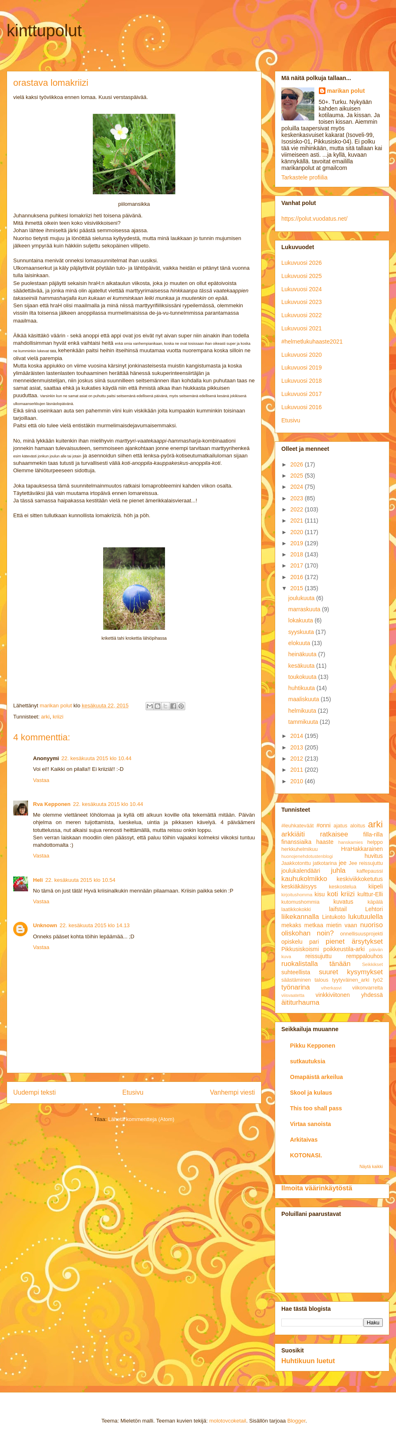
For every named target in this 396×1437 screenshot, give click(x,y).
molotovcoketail (227, 1421)
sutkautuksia (307, 1061)
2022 (297, 509)
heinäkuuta (303, 654)
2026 (297, 464)
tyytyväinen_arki (350, 980)
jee (342, 863)
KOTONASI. (306, 1155)
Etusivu (133, 1092)
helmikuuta (303, 710)
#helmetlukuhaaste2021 (312, 341)
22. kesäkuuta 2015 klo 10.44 (96, 758)
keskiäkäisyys (299, 886)
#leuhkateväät (297, 826)
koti (332, 894)
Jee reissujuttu (366, 863)
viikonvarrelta (367, 988)
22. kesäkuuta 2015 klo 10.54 (80, 880)
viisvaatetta (292, 995)
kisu (319, 894)
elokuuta (300, 643)
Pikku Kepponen (312, 1045)
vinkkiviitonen (333, 995)
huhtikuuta (302, 688)
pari (314, 941)
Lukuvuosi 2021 (301, 328)
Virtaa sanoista (310, 1124)
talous (321, 980)
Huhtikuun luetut (308, 1360)
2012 (297, 758)
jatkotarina (325, 863)
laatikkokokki (296, 909)
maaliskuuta (304, 699)
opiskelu (291, 941)
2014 (297, 736)
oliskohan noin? (307, 933)
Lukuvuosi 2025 (301, 276)
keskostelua (342, 887)
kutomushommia (300, 902)
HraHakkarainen (362, 849)
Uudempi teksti (34, 1092)
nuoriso (371, 925)
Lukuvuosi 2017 (301, 394)
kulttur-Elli (370, 894)
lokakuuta (301, 620)
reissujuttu (318, 956)
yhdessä (372, 995)
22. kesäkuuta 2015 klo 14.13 (95, 925)
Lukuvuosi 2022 (301, 315)
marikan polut (346, 90)
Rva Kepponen (52, 804)
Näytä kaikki (371, 1166)
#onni (323, 825)
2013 (297, 747)
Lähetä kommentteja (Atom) (141, 1119)
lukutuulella (365, 917)
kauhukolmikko (304, 879)
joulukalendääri (300, 870)
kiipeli (375, 886)
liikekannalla (300, 917)
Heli (38, 880)
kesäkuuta (302, 665)
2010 (297, 781)
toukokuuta (303, 677)
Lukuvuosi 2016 (301, 407)
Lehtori (374, 909)
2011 (297, 769)
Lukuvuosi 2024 (301, 289)
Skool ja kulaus (311, 1092)
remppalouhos (364, 956)
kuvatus (343, 901)
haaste (325, 842)
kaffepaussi (370, 871)
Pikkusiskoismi (300, 949)
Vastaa (41, 780)
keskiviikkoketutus (360, 879)
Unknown (45, 925)
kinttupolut (44, 30)
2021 (297, 520)
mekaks (291, 925)
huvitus (374, 856)
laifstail (338, 909)
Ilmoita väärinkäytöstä (316, 1188)
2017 (297, 565)
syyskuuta (302, 632)
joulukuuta (302, 598)
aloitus (357, 826)
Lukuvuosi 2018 (301, 380)
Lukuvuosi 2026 (301, 262)
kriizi (58, 717)
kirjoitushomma (296, 894)
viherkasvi (331, 987)
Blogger (296, 1421)
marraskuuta (305, 609)
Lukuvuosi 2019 (301, 367)
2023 (297, 498)
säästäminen (296, 980)
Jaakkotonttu (296, 863)
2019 (297, 543)
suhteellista (295, 972)
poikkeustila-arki (344, 949)
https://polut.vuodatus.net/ (314, 218)
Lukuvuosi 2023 (301, 302)
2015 (297, 588)
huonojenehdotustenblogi (307, 856)
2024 (297, 486)
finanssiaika (296, 842)
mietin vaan (341, 925)
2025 (297, 475)
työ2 (378, 980)
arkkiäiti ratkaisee (314, 834)
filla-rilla (373, 834)
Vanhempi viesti (232, 1092)
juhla (338, 870)
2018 (297, 554)
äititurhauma (300, 1002)
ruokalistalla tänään (316, 964)
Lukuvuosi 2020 (301, 354)
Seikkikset (372, 964)
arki (45, 717)
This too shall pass (316, 1108)
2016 (297, 577)
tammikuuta (304, 721)
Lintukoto (334, 917)
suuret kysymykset (351, 972)
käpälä (375, 902)
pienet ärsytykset (354, 941)
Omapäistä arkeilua (316, 1077)
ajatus (341, 826)
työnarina (295, 987)
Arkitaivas (304, 1139)
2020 (297, 532)
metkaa (313, 925)
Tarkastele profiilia (304, 177)
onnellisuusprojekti (361, 934)
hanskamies (350, 842)
